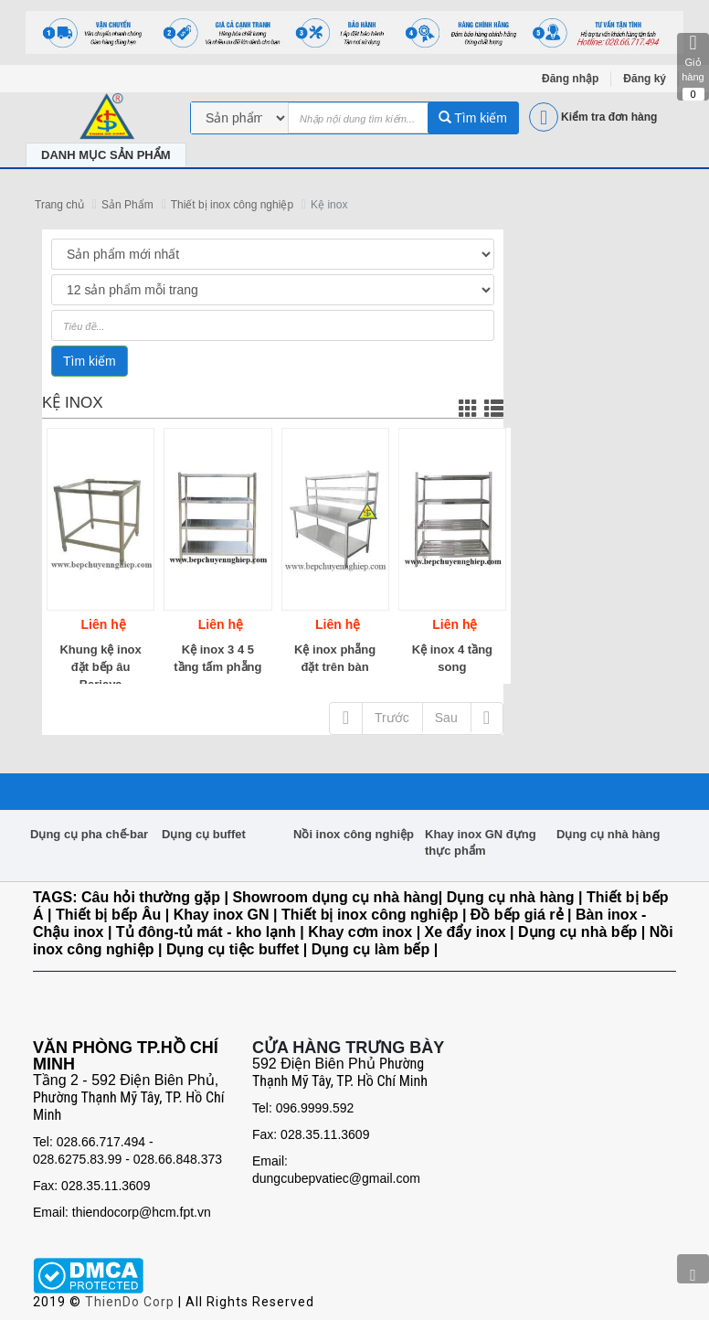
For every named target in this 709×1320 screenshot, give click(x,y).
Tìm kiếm (473, 118)
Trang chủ (59, 204)
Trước (392, 717)
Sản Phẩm (127, 204)
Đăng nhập (570, 78)
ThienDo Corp (130, 1301)
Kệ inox (329, 204)
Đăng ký (644, 78)
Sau (446, 717)
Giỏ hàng (693, 67)
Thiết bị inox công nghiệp (232, 204)
